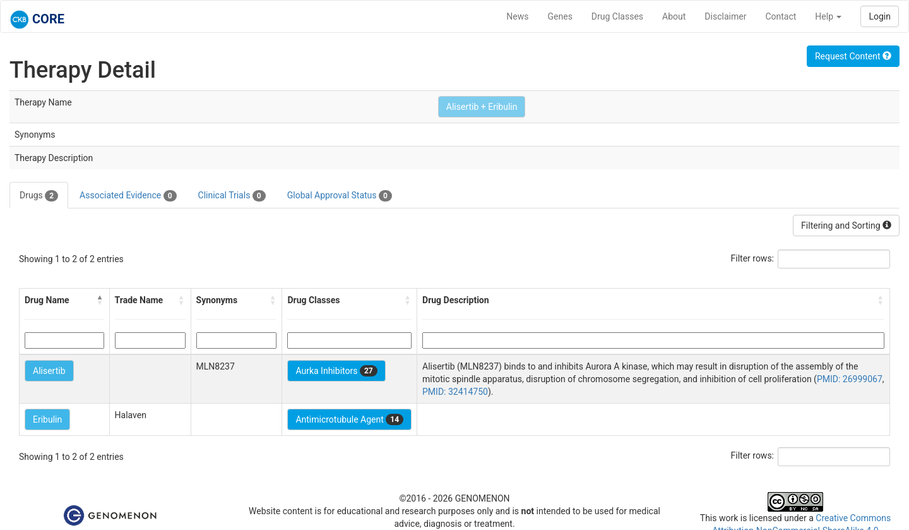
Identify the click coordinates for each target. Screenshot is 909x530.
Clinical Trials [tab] (232, 196)
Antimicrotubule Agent (349, 419)
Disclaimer (725, 16)
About (674, 16)
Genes (560, 16)
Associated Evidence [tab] (128, 196)
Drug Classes (617, 16)
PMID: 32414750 (455, 392)
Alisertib (49, 371)
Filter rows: (753, 258)
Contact (780, 16)
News (517, 16)
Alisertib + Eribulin (482, 107)
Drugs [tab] (39, 196)
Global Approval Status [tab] (339, 196)
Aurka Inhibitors (336, 370)
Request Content (853, 56)
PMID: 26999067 (849, 379)
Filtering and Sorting (846, 225)
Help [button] (828, 16)
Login (880, 16)
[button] (100, 300)
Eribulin (47, 419)
